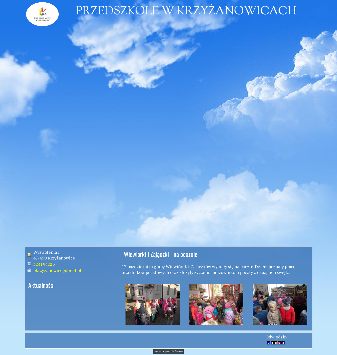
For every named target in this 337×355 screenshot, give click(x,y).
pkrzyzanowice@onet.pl (57, 270)
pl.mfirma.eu (177, 351)
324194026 (44, 264)
